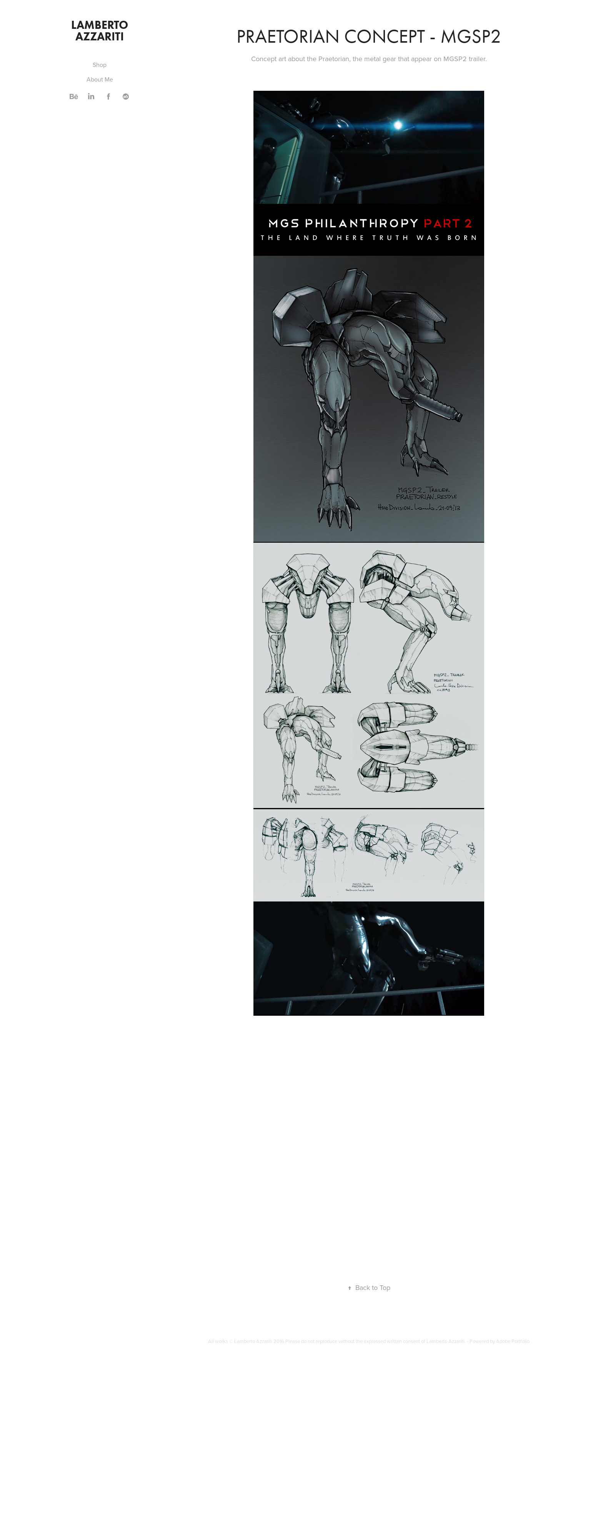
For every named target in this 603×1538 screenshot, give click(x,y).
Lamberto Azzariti (101, 30)
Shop (100, 64)
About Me (100, 79)
